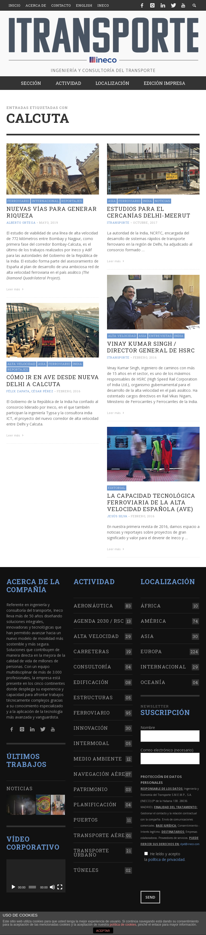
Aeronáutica (93, 605)
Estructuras (93, 697)
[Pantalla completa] (59, 887)
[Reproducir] (13, 887)
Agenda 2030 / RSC (98, 621)
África (151, 605)
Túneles (86, 870)
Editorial (116, 488)
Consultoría (92, 666)
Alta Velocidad (122, 336)
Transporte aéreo (100, 835)
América (153, 621)
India (147, 201)
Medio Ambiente (97, 758)
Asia (112, 201)
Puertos (85, 819)
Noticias (162, 201)
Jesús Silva (117, 516)
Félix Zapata (18, 391)
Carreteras (91, 651)
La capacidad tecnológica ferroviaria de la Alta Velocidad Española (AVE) (151, 502)
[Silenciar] (52, 887)
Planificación (95, 804)
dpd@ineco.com (190, 844)
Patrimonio (90, 789)
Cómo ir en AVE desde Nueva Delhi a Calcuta (52, 380)
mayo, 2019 (48, 223)
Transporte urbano (91, 852)
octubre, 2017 (145, 223)
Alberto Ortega (21, 223)
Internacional (45, 201)
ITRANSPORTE (118, 223)
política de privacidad (166, 859)
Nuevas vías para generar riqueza (51, 212)
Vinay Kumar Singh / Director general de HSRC (151, 347)
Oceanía (153, 682)
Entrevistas (160, 336)
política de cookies (123, 924)
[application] (35, 875)
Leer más (15, 289)
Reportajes (71, 201)
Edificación (91, 682)
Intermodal (91, 743)
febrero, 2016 (145, 357)
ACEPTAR (103, 930)
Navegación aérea (101, 774)
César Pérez (42, 391)
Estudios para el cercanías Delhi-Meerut (148, 212)
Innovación (90, 728)
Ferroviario (18, 201)
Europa (151, 651)
